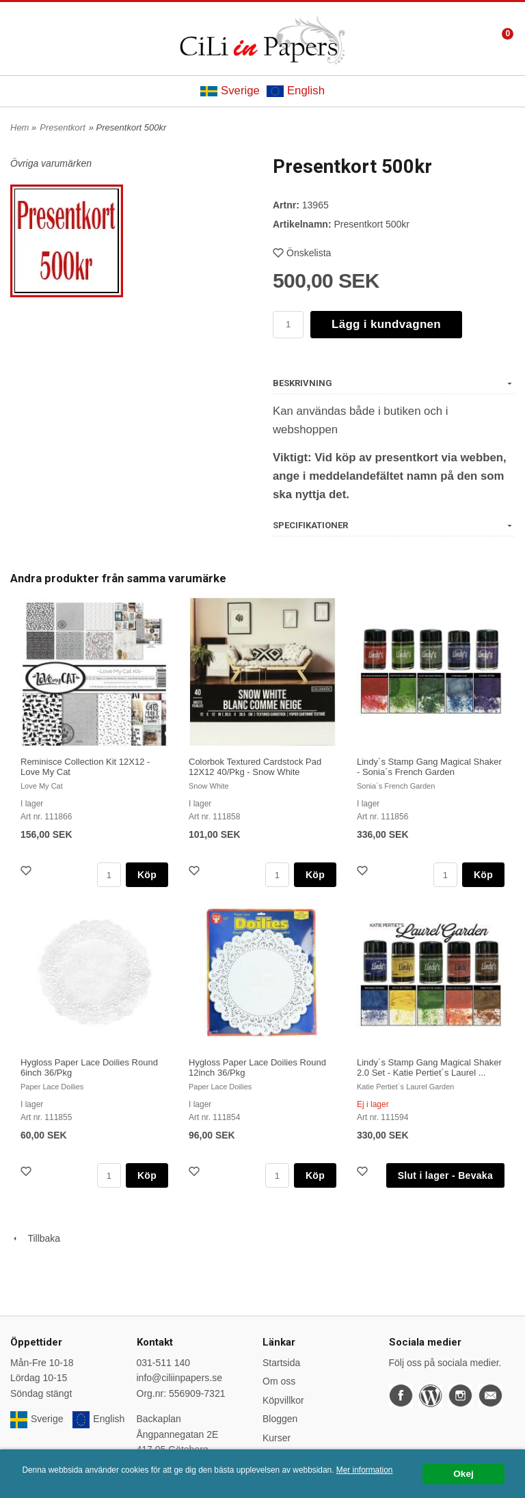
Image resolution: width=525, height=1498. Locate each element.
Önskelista (302, 252)
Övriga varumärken (51, 163)
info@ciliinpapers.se (180, 1377)
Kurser (276, 1437)
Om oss (278, 1381)
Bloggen (279, 1418)
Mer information (364, 1470)
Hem (19, 127)
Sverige (230, 90)
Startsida (281, 1362)
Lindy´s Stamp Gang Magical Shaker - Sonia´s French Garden (429, 767)
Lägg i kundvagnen (386, 324)
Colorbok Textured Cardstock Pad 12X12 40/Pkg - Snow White (255, 767)
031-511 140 (164, 1362)
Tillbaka (35, 1238)
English (296, 90)
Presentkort (62, 127)
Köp (147, 874)
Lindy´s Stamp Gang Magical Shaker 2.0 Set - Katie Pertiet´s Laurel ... (429, 1067)
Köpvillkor (283, 1400)
